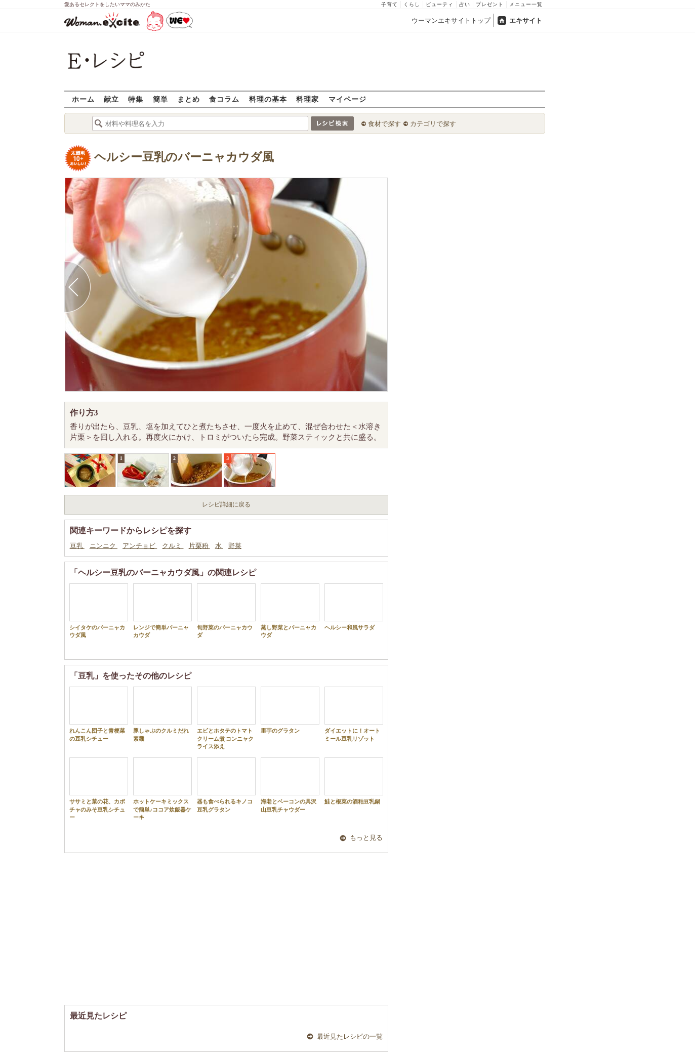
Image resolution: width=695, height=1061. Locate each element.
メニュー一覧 (526, 4)
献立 (111, 99)
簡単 (160, 99)
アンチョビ (139, 545)
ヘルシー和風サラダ (353, 606)
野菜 (234, 545)
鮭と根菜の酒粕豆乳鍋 (353, 780)
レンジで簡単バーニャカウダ (162, 610)
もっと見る (366, 837)
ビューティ (440, 4)
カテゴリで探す (433, 124)
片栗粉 (199, 545)
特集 (135, 99)
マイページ (347, 99)
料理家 (307, 99)
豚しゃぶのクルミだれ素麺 (162, 714)
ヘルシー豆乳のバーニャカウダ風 (184, 157)
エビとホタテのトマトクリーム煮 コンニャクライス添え (226, 718)
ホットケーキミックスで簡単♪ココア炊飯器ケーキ (162, 788)
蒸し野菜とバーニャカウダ (290, 610)
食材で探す (384, 124)
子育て (389, 4)
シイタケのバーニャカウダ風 (98, 610)
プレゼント (490, 4)
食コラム (224, 99)
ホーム (83, 99)
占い (464, 4)
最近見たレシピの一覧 (350, 1036)
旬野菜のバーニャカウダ (226, 610)
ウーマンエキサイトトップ (451, 20)
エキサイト (525, 20)
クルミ (172, 545)
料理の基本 (268, 99)
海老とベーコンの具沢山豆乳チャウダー (290, 784)
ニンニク (103, 545)
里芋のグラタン (290, 710)
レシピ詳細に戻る (226, 504)
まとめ (188, 99)
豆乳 (77, 545)
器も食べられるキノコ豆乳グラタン (226, 784)
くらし (411, 4)
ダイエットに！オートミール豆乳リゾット (353, 714)
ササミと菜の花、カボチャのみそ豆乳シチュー (98, 788)
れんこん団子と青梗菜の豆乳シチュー (98, 714)
